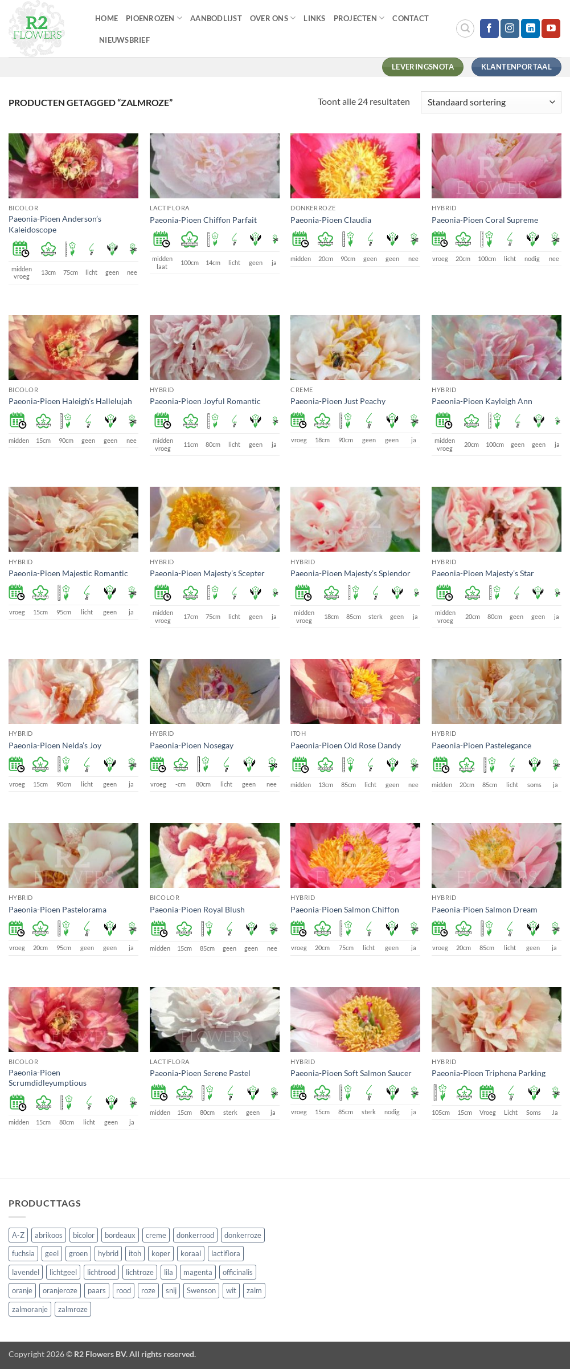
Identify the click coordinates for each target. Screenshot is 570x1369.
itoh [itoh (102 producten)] (135, 1253)
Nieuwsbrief (124, 39)
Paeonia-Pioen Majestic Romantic (68, 573)
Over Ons (273, 18)
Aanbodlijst (216, 18)
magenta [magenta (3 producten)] (197, 1272)
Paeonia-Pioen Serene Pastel (200, 1073)
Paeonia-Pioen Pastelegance (481, 745)
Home (106, 18)
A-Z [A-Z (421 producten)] (18, 1235)
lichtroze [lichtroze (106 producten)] (140, 1272)
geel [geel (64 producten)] (52, 1253)
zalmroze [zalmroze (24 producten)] (73, 1309)
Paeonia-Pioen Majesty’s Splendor (350, 573)
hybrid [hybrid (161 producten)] (108, 1253)
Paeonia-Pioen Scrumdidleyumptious (48, 1078)
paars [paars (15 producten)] (97, 1290)
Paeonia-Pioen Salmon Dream (485, 909)
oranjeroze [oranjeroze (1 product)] (60, 1290)
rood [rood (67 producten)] (123, 1290)
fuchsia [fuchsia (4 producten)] (23, 1253)
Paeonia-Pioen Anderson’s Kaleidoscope (55, 224)
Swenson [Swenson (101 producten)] (201, 1290)
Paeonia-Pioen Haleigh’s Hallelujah (70, 401)
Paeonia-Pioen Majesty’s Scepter (207, 573)
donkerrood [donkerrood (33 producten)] (195, 1235)
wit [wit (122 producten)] (231, 1290)
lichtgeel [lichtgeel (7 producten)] (63, 1272)
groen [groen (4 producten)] (78, 1253)
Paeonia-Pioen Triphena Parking (489, 1073)
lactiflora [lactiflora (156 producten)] (225, 1253)
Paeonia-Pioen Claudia (330, 220)
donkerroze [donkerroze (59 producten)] (242, 1235)
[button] (465, 28)
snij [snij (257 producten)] (171, 1290)
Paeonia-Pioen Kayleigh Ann (482, 401)
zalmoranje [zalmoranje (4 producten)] (30, 1309)
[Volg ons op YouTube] (551, 28)
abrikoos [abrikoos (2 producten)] (49, 1235)
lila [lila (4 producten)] (168, 1272)
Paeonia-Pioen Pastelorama (57, 909)
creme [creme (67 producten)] (156, 1235)
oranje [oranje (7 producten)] (22, 1290)
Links (314, 18)
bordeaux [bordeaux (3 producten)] (120, 1235)
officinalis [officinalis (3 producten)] (238, 1272)
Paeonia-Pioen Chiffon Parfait (203, 220)
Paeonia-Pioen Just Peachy (338, 401)
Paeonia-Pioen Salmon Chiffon (344, 909)
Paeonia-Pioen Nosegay (191, 745)
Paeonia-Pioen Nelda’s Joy (55, 745)
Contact (410, 18)
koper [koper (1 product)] (160, 1253)
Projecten (359, 18)
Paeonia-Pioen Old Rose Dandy (345, 745)
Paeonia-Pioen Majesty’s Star (483, 573)
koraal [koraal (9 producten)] (191, 1253)
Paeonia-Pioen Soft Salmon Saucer (351, 1073)
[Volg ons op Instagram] (510, 28)
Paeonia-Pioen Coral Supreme (485, 220)
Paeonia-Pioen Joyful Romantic (205, 401)
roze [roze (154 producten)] (148, 1290)
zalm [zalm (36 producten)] (254, 1290)
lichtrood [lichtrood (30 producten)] (101, 1272)
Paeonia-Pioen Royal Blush (197, 909)
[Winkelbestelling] (491, 102)
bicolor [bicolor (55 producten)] (84, 1235)
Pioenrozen (154, 18)
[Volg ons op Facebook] (489, 28)
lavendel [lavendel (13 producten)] (25, 1272)
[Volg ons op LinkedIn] (530, 28)
